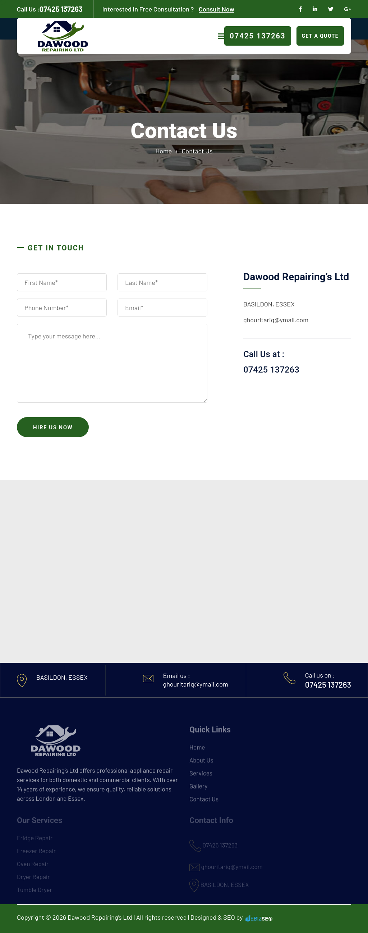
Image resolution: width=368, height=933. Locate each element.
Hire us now (53, 427)
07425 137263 (50, 9)
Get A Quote (320, 36)
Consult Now (216, 9)
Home (164, 151)
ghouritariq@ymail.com (275, 320)
